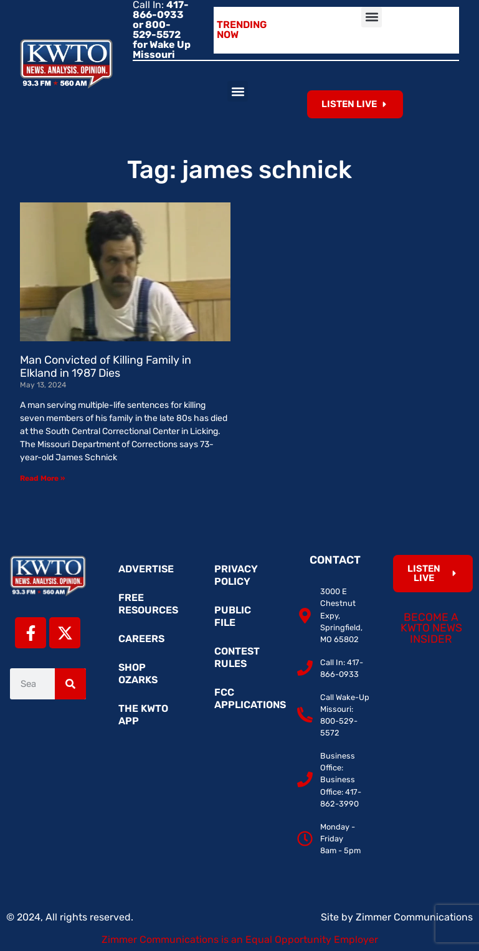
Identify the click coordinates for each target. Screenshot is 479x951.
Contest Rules (237, 657)
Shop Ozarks (138, 673)
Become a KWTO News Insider (431, 628)
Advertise (146, 569)
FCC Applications (246, 698)
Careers (141, 639)
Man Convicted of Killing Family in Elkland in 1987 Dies (105, 367)
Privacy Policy (236, 575)
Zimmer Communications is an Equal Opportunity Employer (240, 939)
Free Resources (148, 604)
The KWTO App (143, 715)
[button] (371, 17)
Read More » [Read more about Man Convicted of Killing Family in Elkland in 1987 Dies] (42, 478)
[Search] (70, 683)
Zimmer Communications (414, 917)
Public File (232, 616)
